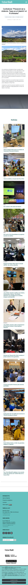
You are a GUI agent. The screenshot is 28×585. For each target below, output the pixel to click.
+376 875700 (5, 526)
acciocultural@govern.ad (8, 525)
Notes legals (7, 504)
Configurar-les (14, 582)
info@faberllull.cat (6, 513)
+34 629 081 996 (6, 515)
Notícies (14, 120)
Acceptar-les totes (14, 580)
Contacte (5, 502)
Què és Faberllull (6, 498)
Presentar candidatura (7, 500)
